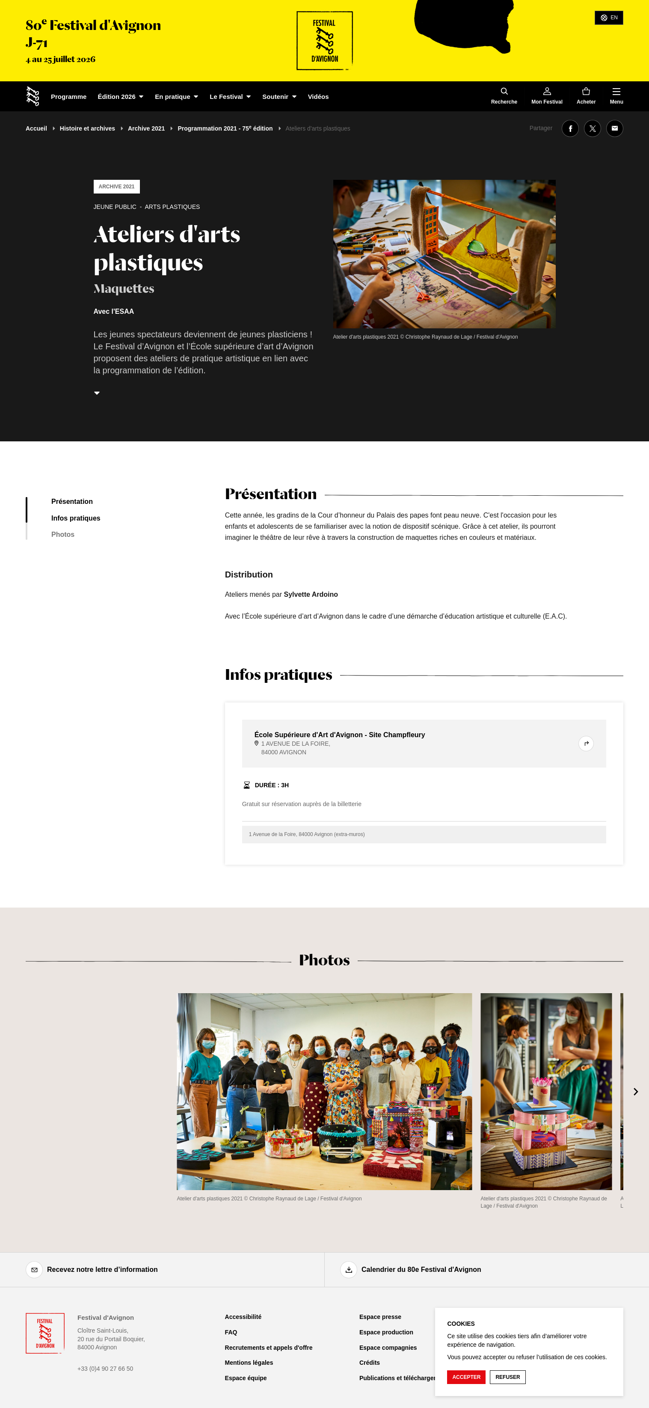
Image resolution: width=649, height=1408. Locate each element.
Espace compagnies (388, 1347)
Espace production (386, 1332)
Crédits (369, 1362)
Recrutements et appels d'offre (269, 1347)
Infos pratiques (76, 518)
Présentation (72, 501)
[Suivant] (636, 1091)
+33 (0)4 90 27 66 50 (105, 1368)
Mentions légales (249, 1362)
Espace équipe (246, 1378)
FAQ (231, 1332)
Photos (62, 534)
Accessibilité (243, 1316)
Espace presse (380, 1316)
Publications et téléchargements (405, 1378)
